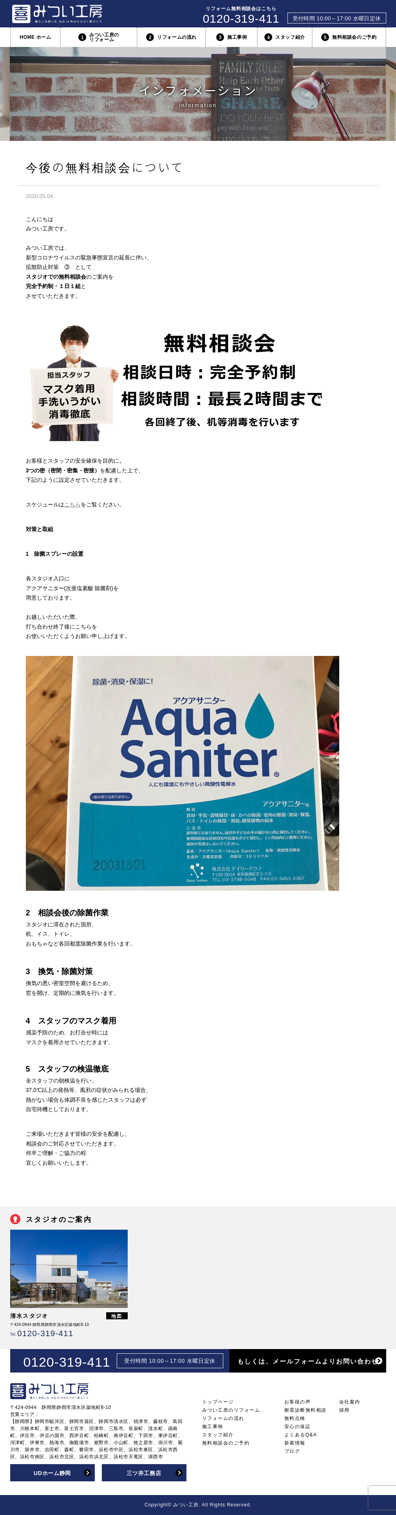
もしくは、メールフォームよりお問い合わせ (307, 1361)
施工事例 (231, 37)
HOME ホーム (35, 37)
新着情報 (295, 1443)
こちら (72, 504)
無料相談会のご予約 (348, 37)
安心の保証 (297, 1426)
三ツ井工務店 (144, 1473)
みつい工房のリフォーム (98, 37)
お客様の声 (297, 1402)
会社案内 (349, 1402)
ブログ (292, 1451)
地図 (116, 1316)
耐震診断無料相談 (305, 1410)
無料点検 (295, 1418)
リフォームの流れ (171, 37)
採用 (344, 1410)
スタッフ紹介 (284, 37)
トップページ (218, 1402)
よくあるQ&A (300, 1435)
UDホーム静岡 (52, 1473)
